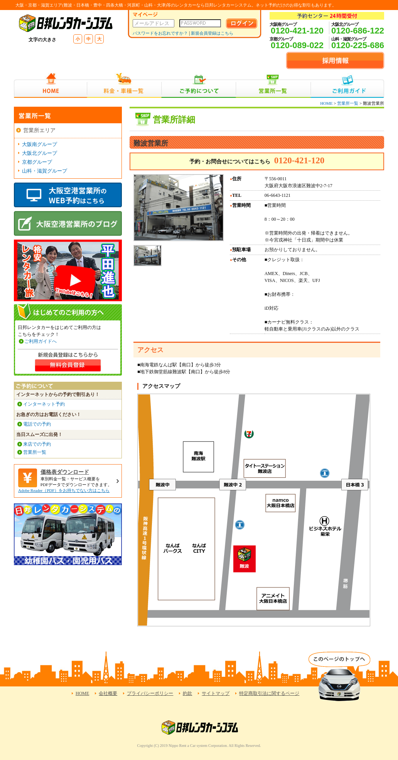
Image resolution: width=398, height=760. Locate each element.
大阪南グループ (39, 144)
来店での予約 (37, 444)
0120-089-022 (297, 45)
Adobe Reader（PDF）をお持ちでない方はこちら (64, 490)
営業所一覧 (273, 85)
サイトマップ (215, 693)
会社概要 (108, 693)
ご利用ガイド (347, 85)
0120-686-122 (357, 30)
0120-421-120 (297, 30)
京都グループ (37, 162)
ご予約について (199, 85)
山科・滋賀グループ (44, 171)
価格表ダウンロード (64, 472)
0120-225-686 (357, 45)
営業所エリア (39, 130)
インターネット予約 (44, 404)
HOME (50, 85)
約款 (187, 693)
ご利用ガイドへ (40, 341)
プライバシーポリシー (150, 693)
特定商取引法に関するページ (269, 693)
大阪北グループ (39, 153)
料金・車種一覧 (124, 85)
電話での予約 (37, 424)
